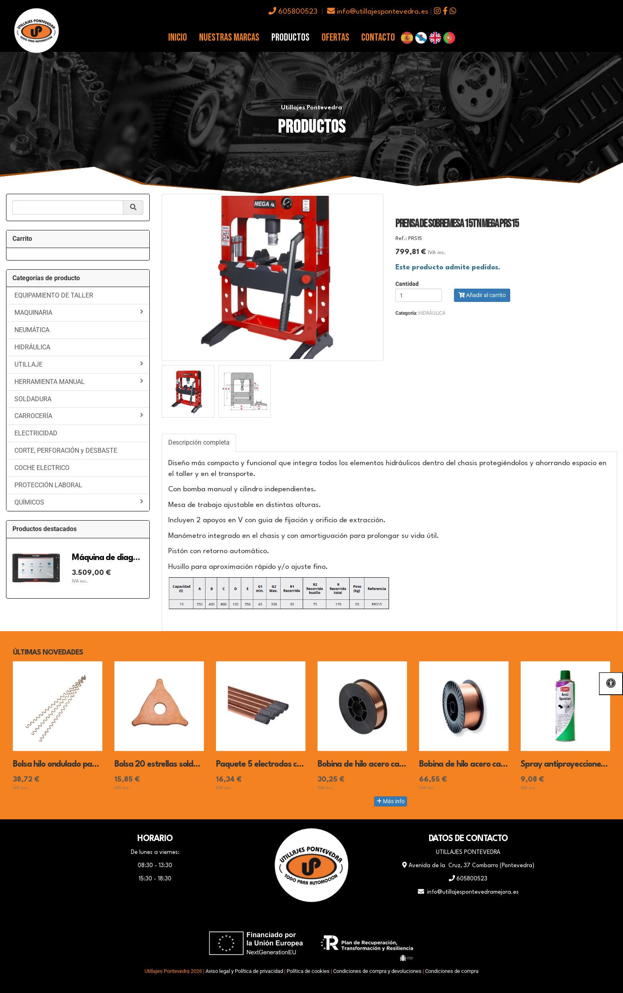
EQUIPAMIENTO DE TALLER (53, 295)
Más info (391, 801)
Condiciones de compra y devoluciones (377, 971)
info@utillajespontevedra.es (377, 11)
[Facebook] (291, 917)
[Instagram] (331, 917)
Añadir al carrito (482, 295)
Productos (290, 37)
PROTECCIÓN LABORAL (48, 485)
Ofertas (335, 37)
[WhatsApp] (311, 917)
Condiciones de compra (451, 971)
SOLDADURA (32, 399)
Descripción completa (199, 442)
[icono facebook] (445, 11)
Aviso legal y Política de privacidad (244, 971)
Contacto (378, 37)
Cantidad (407, 284)
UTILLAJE (78, 364)
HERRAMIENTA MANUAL (78, 382)
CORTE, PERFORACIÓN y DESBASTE (65, 450)
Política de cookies (308, 971)
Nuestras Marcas (229, 37)
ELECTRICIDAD (35, 433)
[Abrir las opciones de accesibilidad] (611, 683)
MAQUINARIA (78, 312)
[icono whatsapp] (453, 11)
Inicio (177, 37)
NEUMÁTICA (31, 330)
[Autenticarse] (9, 979)
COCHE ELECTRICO (41, 468)
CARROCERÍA (78, 416)
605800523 (293, 11)
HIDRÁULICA (32, 347)
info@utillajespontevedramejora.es (468, 892)
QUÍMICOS (78, 502)
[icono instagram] (437, 11)
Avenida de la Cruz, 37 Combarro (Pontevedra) (468, 865)
